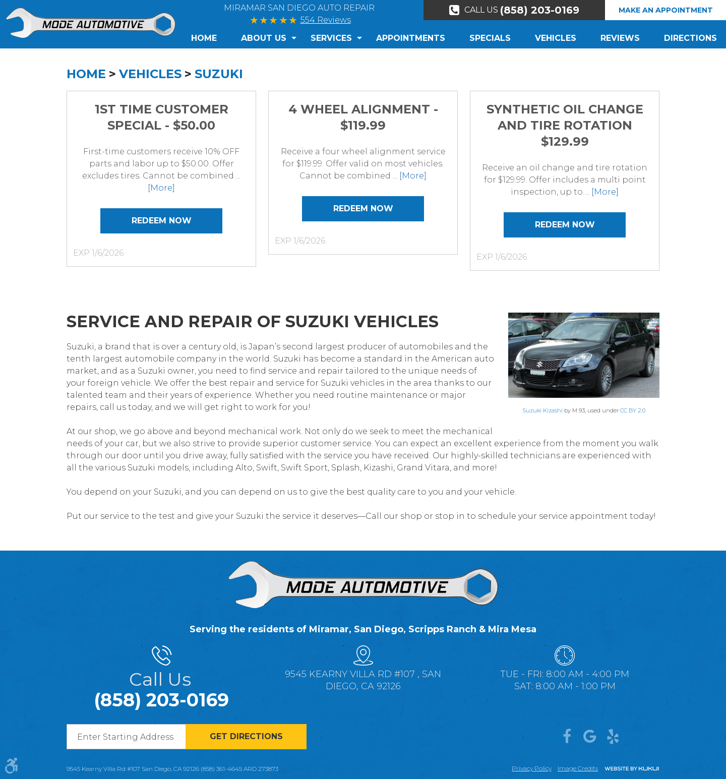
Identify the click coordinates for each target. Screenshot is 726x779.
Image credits (578, 768)
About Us (263, 38)
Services (331, 38)
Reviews (620, 38)
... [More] (409, 176)
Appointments (410, 38)
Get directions (246, 736)
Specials (490, 38)
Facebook (566, 736)
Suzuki (219, 74)
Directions (690, 38)
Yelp (613, 736)
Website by (631, 769)
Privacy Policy (532, 768)
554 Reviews (325, 20)
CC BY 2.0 (632, 410)
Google (589, 736)
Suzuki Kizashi (542, 410)
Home (204, 38)
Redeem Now (162, 220)
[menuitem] (210, 38)
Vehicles (555, 38)
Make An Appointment (666, 10)
